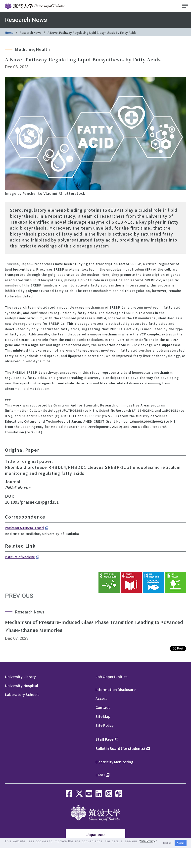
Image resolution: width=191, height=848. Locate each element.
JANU (100, 774)
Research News (30, 32)
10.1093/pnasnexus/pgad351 (32, 502)
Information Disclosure (116, 689)
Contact (103, 707)
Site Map (103, 716)
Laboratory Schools (22, 694)
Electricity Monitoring (114, 761)
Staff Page (104, 739)
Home (9, 32)
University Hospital (21, 685)
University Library (20, 676)
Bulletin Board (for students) (120, 748)
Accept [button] (180, 843)
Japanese (95, 834)
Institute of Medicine (20, 557)
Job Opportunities (111, 676)
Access (101, 698)
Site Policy (105, 725)
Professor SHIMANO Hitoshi (24, 527)
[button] (5, 845)
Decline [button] (167, 843)
